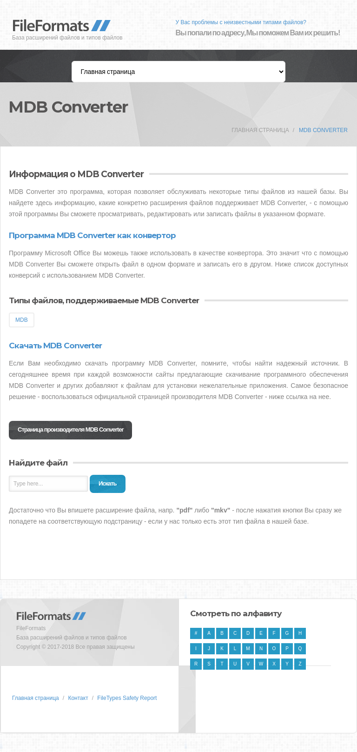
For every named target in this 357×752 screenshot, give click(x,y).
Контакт (78, 698)
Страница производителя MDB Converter (70, 429)
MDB (21, 320)
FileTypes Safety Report (127, 698)
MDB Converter (323, 130)
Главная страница (260, 130)
